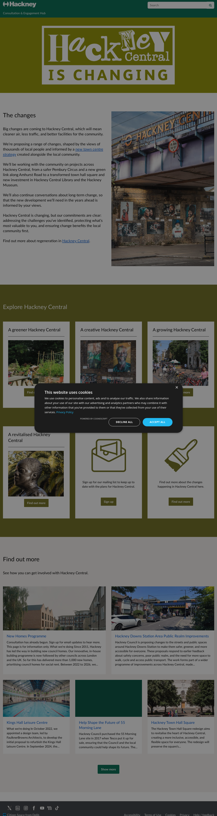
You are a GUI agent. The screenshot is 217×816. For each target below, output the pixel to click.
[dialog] (108, 408)
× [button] (176, 387)
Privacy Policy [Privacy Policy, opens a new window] (65, 412)
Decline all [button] (124, 422)
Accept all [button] (157, 422)
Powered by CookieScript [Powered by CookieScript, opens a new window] (93, 418)
